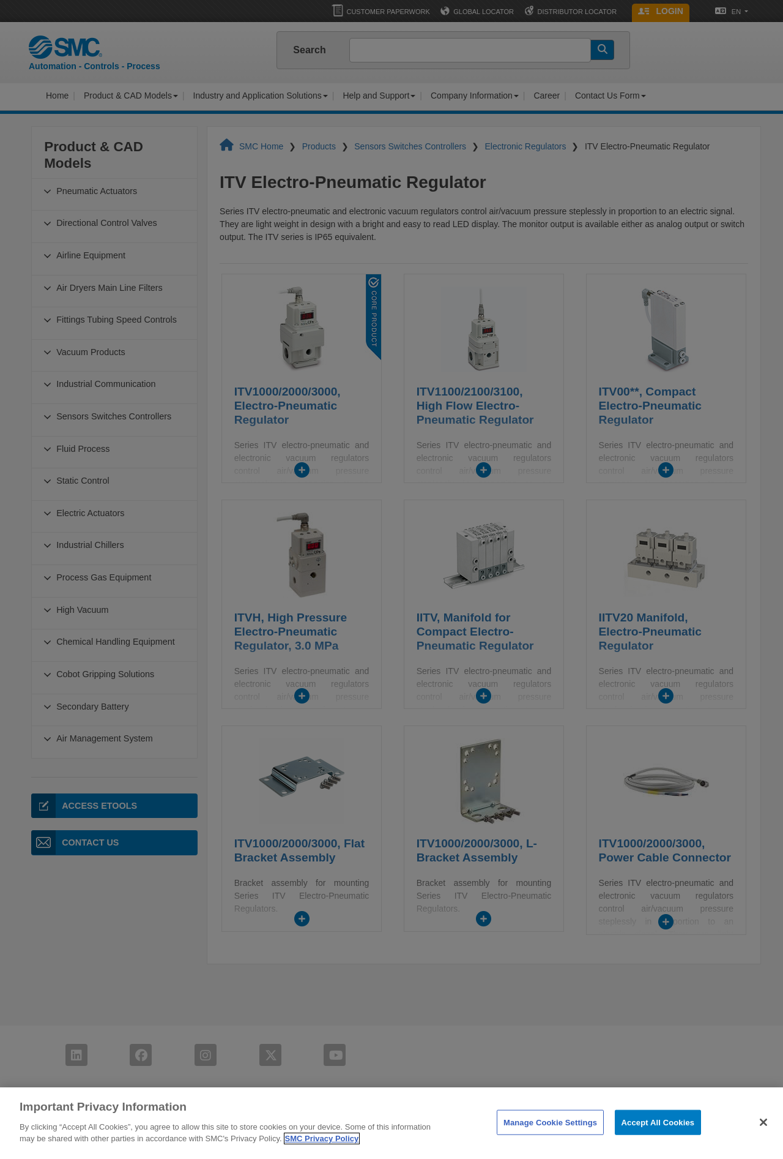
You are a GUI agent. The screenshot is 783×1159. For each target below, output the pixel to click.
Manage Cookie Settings (550, 1139)
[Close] (763, 1138)
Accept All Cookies (658, 1139)
